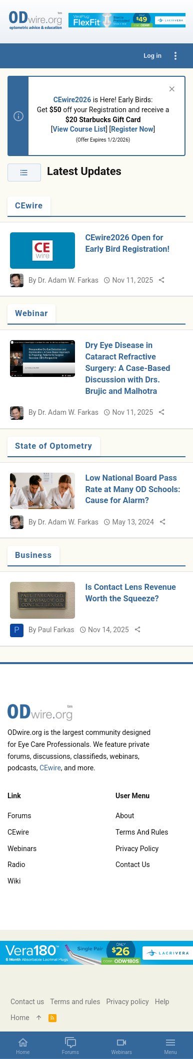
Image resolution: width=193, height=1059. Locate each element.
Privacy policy (137, 849)
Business (33, 555)
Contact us (133, 865)
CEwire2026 (73, 100)
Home (20, 1018)
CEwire (29, 205)
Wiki (14, 881)
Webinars (22, 849)
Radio (17, 865)
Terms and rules (142, 832)
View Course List (79, 129)
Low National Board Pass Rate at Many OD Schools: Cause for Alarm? (132, 489)
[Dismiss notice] (170, 90)
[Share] (161, 280)
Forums (20, 816)
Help (162, 1002)
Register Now (132, 129)
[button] (170, 1045)
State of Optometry (53, 446)
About (125, 816)
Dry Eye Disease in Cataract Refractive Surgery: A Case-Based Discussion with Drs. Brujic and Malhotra (127, 368)
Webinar (31, 313)
